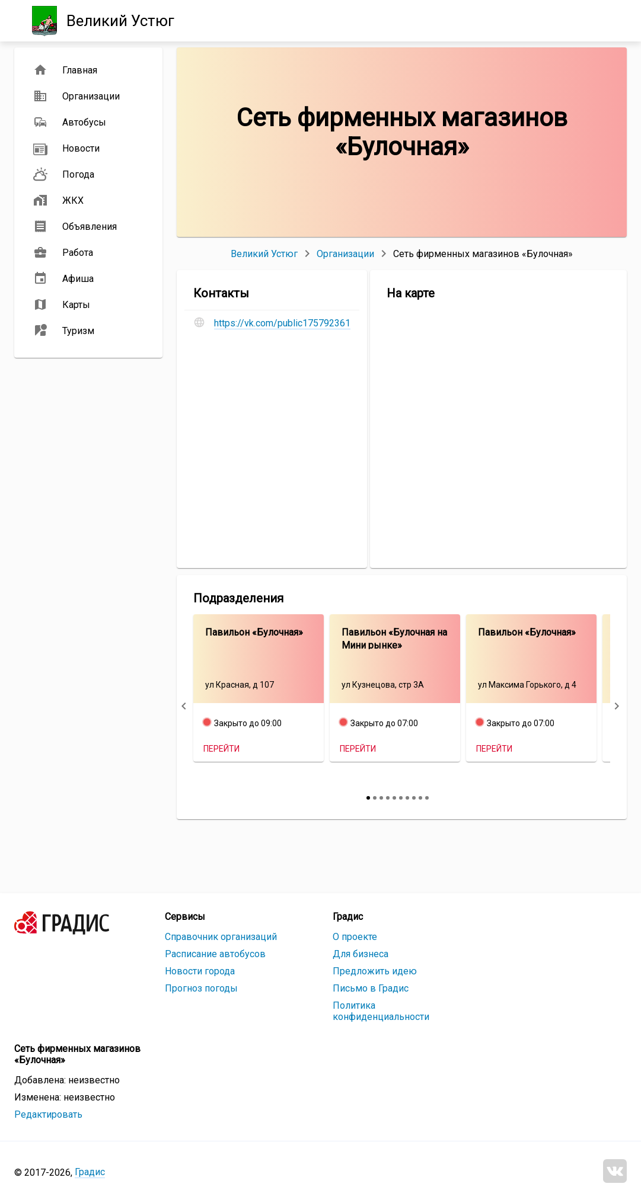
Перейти (221, 748)
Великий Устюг (264, 253)
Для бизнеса (360, 954)
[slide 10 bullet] (427, 798)
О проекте (355, 936)
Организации (345, 253)
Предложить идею (375, 971)
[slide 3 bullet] (381, 798)
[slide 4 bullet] (388, 798)
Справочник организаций (221, 936)
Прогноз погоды (201, 988)
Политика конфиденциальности (381, 1011)
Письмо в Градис (371, 988)
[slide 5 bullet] (394, 798)
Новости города (200, 971)
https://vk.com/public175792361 (282, 323)
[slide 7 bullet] (407, 798)
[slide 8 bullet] (414, 798)
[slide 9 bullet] (420, 798)
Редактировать (48, 1114)
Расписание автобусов (215, 954)
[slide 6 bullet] (401, 798)
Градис (90, 1172)
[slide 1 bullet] (368, 798)
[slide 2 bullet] (375, 798)
